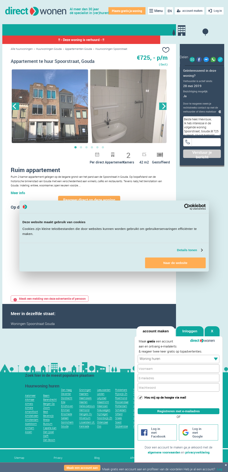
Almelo (29, 403)
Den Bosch (49, 440)
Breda (46, 419)
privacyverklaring (197, 452)
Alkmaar (29, 399)
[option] (50, 106)
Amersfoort (31, 411)
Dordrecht (66, 398)
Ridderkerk (121, 389)
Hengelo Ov (85, 414)
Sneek (118, 418)
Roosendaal (121, 402)
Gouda (64, 426)
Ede (63, 402)
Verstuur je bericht (202, 154)
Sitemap (19, 458)
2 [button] (81, 147)
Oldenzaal (102, 422)
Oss (99, 426)
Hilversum (85, 418)
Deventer (66, 393)
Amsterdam (31, 419)
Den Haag (66, 389)
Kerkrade (84, 426)
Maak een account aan (82, 467)
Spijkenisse (121, 426)
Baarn (46, 395)
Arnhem (29, 428)
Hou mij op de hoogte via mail (165, 397)
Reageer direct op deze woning (89, 199)
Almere (29, 407)
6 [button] (103, 147)
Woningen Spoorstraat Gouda (33, 323)
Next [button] (163, 106)
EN (170, 11)
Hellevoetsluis (87, 406)
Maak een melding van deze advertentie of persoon (49, 299)
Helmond (84, 410)
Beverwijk (48, 415)
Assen (28, 432)
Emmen (65, 410)
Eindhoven (67, 406)
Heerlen (83, 402)
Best (45, 411)
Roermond (121, 398)
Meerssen (102, 406)
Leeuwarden (104, 389)
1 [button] (75, 147)
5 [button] (97, 147)
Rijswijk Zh (121, 393)
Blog (97, 458)
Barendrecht (50, 399)
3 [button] (86, 147)
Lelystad (101, 398)
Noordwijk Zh (104, 418)
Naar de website (175, 263)
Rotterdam (121, 406)
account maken (156, 331)
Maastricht (103, 402)
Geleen (65, 418)
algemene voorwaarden (164, 452)
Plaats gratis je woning (127, 11)
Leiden (100, 393)
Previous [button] (15, 106)
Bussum (47, 423)
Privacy (58, 458)
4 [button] (92, 147)
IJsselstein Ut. (87, 422)
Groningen (85, 389)
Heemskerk (85, 398)
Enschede (66, 414)
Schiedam (120, 410)
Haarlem (83, 393)
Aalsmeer (30, 395)
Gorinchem (67, 422)
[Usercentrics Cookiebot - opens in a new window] (187, 207)
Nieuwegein (103, 410)
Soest (118, 422)
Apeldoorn (31, 423)
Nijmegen (102, 414)
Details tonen (187, 250)
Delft (45, 436)
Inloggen (189, 331)
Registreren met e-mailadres (178, 411)
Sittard (119, 414)
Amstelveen (31, 415)
